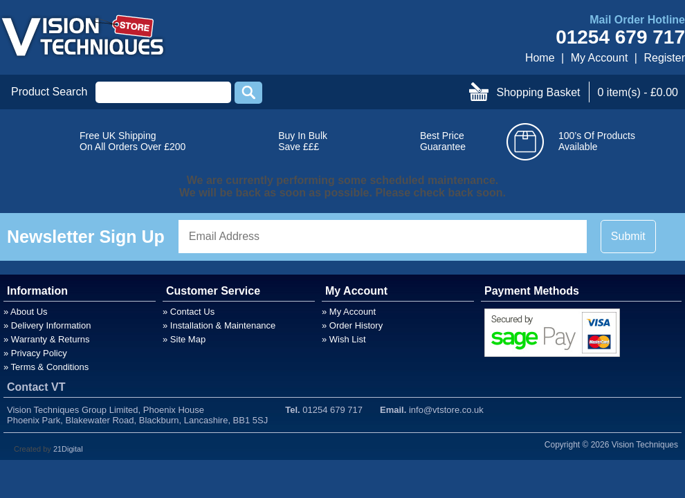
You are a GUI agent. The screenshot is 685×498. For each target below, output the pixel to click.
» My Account (349, 311)
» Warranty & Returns (46, 339)
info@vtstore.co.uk (446, 410)
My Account (599, 58)
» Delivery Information (47, 325)
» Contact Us (188, 311)
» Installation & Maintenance (219, 325)
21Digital (68, 449)
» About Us (25, 311)
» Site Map (184, 339)
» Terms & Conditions (46, 367)
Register (664, 58)
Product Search (49, 92)
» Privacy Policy (35, 353)
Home (540, 58)
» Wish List (344, 339)
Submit (628, 236)
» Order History (352, 325)
